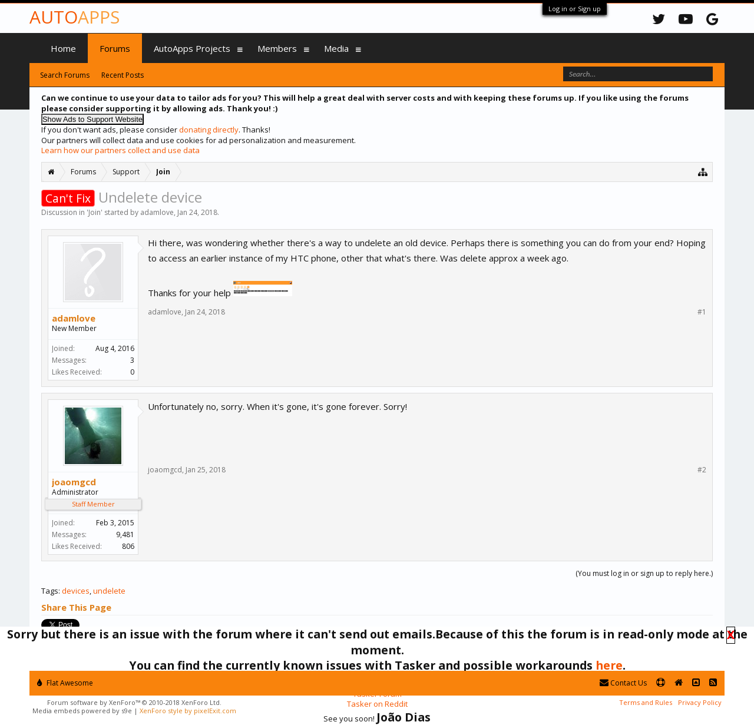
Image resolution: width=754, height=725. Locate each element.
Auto (74, 17)
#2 (701, 470)
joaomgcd (74, 482)
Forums (115, 48)
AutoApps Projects (192, 48)
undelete (109, 590)
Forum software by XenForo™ (134, 702)
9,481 (125, 534)
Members (277, 48)
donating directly (209, 129)
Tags (49, 590)
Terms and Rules (645, 702)
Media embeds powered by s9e (82, 710)
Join (94, 212)
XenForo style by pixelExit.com (188, 710)
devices (76, 590)
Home (63, 48)
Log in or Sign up (574, 8)
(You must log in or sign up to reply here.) (644, 573)
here (609, 665)
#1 (701, 312)
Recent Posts (122, 75)
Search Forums (65, 75)
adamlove (157, 212)
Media (336, 48)
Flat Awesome (65, 683)
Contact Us (623, 683)
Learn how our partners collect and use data (120, 150)
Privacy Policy (700, 702)
